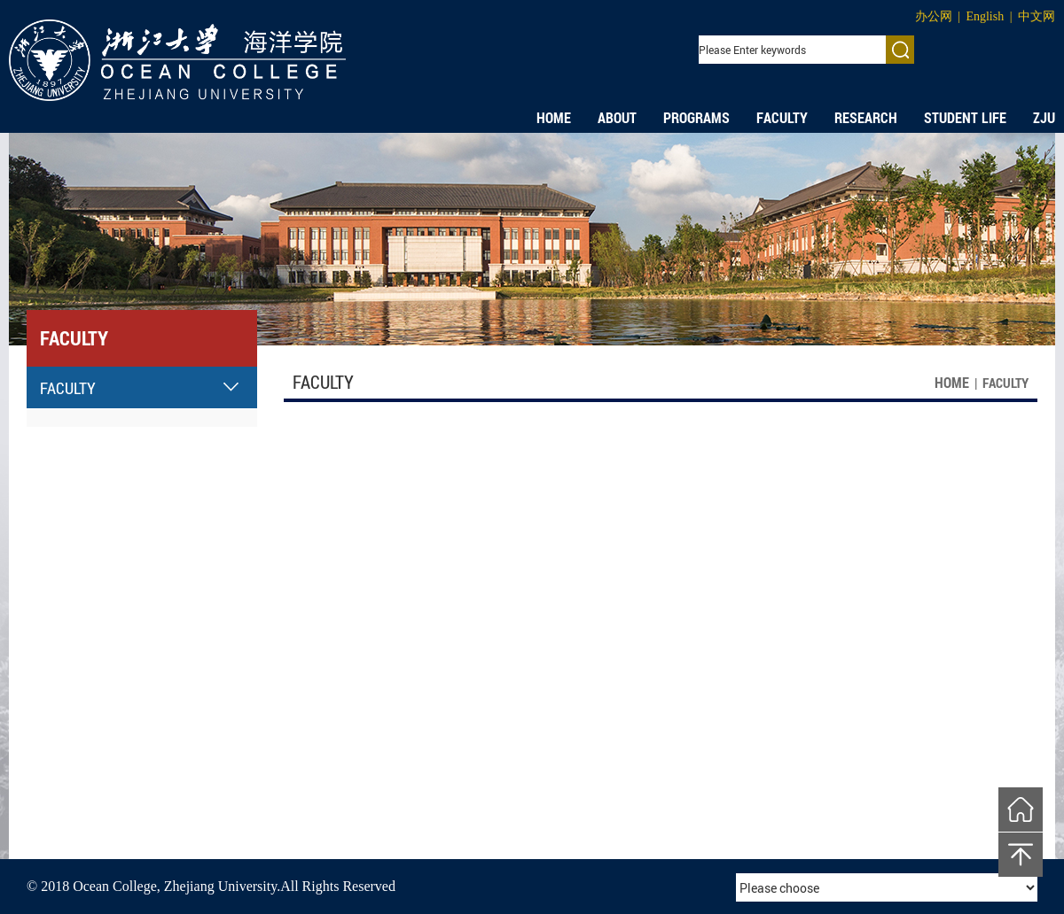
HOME (553, 118)
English (985, 16)
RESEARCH (865, 118)
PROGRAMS (696, 118)
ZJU (1044, 118)
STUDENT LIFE (965, 118)
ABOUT (617, 118)
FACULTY (782, 118)
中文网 (1036, 16)
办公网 (933, 16)
